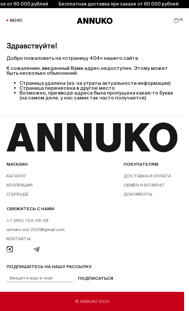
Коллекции (20, 185)
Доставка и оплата (147, 176)
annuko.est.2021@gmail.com (36, 229)
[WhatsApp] (10, 249)
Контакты (19, 238)
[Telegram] (36, 249)
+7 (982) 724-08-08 (27, 220)
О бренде (18, 194)
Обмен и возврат (144, 185)
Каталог (16, 176)
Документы (138, 194)
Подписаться (95, 278)
